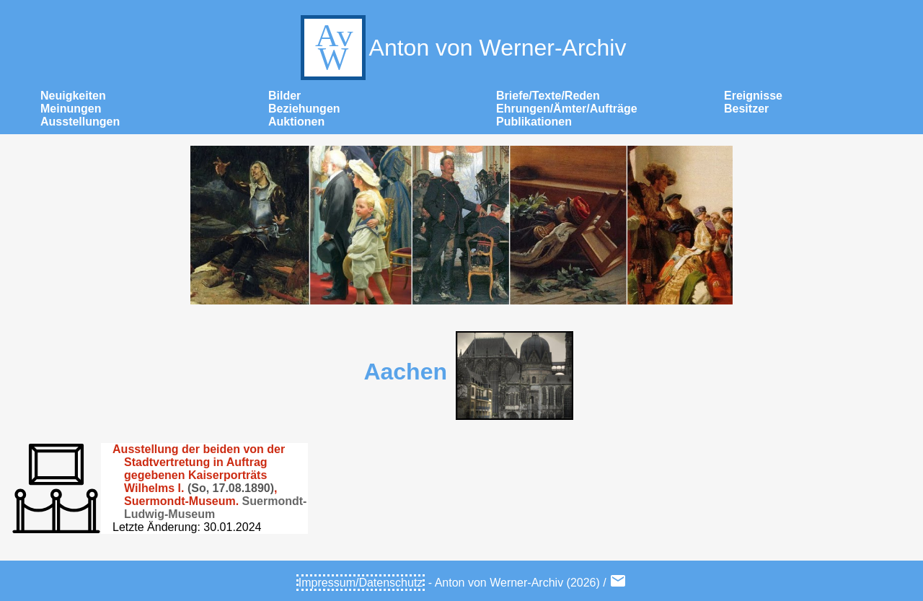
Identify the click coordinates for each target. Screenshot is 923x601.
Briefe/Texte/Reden (548, 95)
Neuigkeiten (73, 95)
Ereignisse (753, 95)
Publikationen (534, 121)
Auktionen (296, 121)
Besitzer (746, 108)
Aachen (405, 372)
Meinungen (70, 108)
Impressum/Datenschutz (361, 582)
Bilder (284, 95)
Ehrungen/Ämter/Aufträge (566, 108)
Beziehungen (304, 108)
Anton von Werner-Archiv (462, 48)
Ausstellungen (80, 121)
